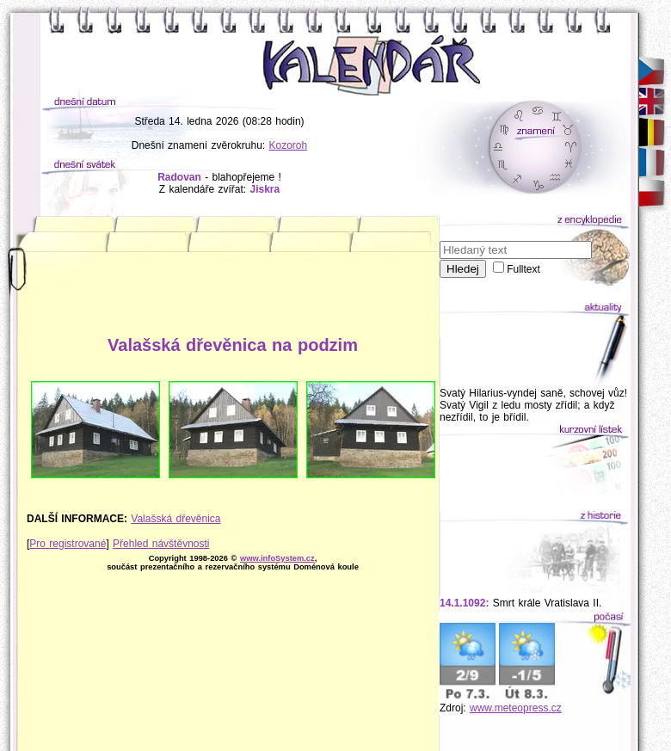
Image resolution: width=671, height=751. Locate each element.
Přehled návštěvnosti (161, 544)
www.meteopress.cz (516, 708)
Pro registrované (67, 544)
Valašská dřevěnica (175, 519)
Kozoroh (288, 145)
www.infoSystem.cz (277, 558)
